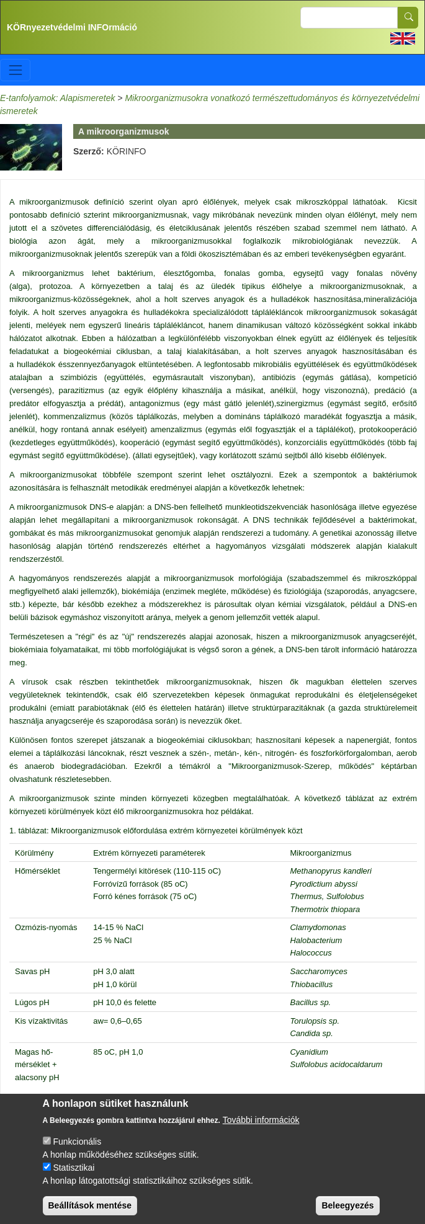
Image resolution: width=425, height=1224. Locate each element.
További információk (261, 1132)
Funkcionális (77, 1153)
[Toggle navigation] (15, 70)
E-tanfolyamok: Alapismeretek (57, 98)
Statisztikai (73, 1179)
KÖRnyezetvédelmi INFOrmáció (72, 27)
